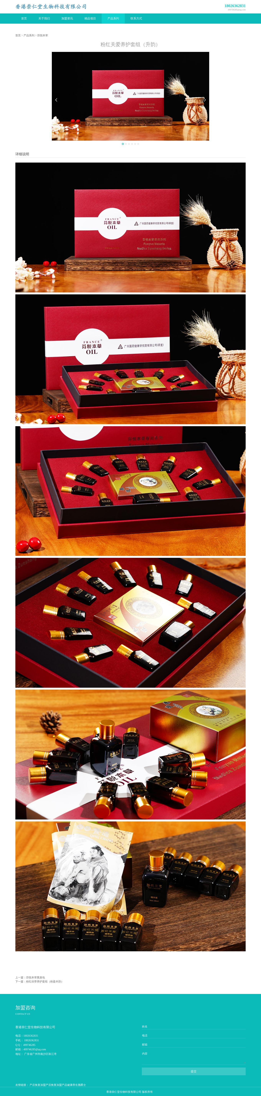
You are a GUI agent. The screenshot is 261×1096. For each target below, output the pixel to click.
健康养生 (72, 1085)
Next (205, 100)
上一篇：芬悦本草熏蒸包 (30, 977)
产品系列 (113, 18)
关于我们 (44, 18)
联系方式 (136, 18)
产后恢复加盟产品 (56, 1085)
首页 (24, 18)
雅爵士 (82, 1085)
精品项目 (90, 18)
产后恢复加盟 (38, 1085)
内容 (144, 1053)
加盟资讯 (67, 18)
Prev (56, 100)
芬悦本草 (42, 35)
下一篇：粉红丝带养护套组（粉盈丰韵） (39, 981)
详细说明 (22, 154)
